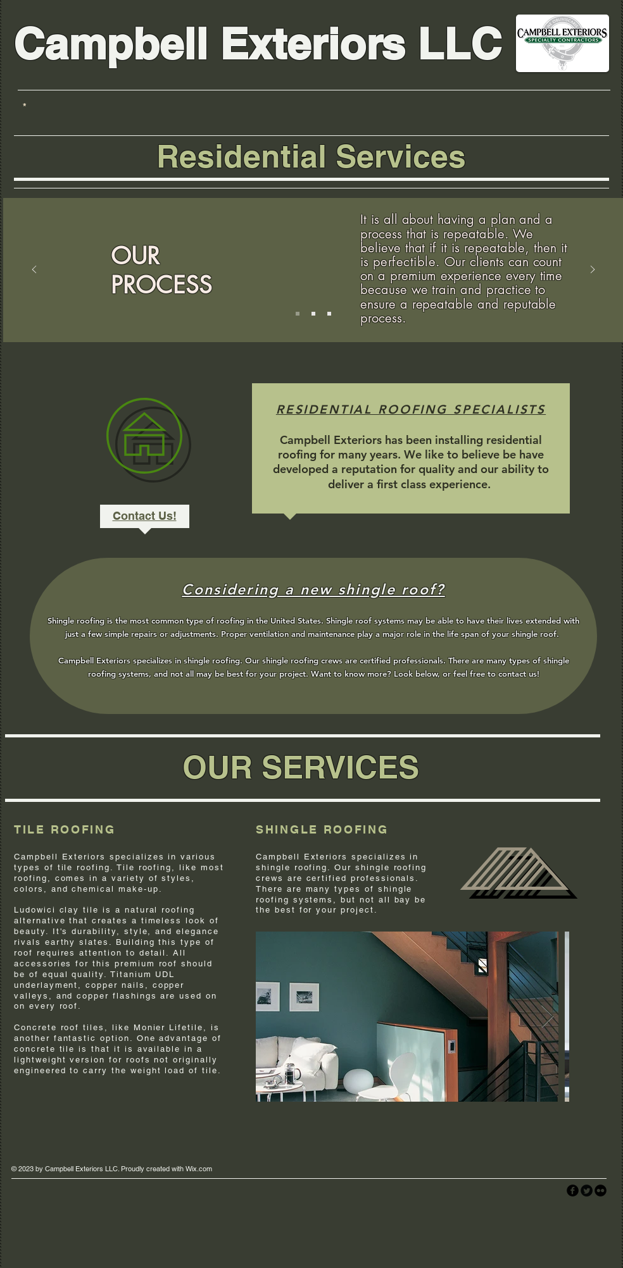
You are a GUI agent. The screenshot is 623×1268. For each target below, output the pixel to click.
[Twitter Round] (587, 1191)
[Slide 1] (297, 314)
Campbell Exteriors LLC (257, 44)
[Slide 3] (329, 314)
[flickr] (601, 1191)
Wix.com (199, 1168)
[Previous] (34, 270)
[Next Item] (547, 1016)
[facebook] (573, 1191)
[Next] (592, 270)
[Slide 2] (313, 314)
